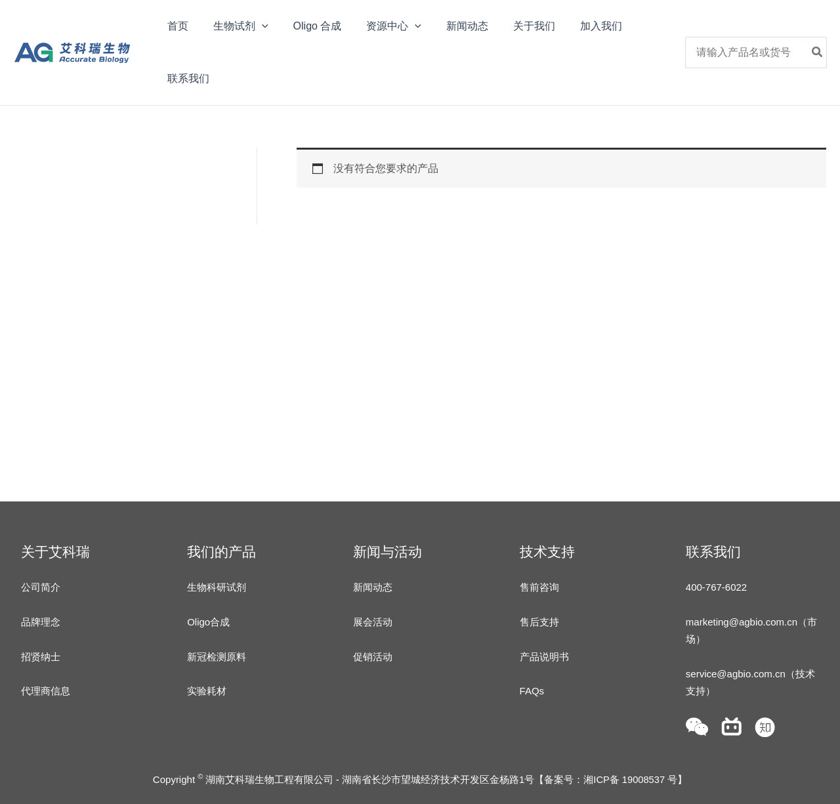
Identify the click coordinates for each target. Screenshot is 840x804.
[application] (255, 26)
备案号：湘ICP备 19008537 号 (610, 779)
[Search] (817, 52)
